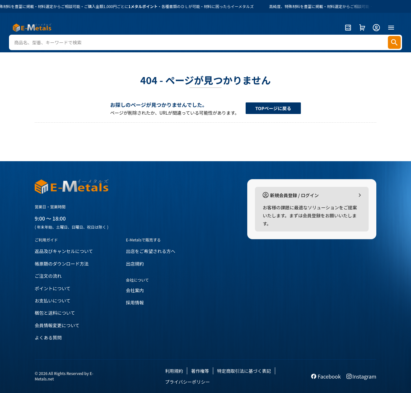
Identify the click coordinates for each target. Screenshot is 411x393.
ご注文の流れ (48, 276)
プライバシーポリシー (187, 382)
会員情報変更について (57, 325)
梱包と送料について (55, 313)
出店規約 (135, 263)
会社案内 (135, 290)
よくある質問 (48, 337)
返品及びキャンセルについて (64, 251)
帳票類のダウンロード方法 (62, 263)
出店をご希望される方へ (150, 251)
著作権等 (200, 371)
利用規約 (174, 371)
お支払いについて (53, 300)
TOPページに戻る (273, 108)
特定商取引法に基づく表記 (244, 371)
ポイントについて (53, 288)
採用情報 (135, 302)
